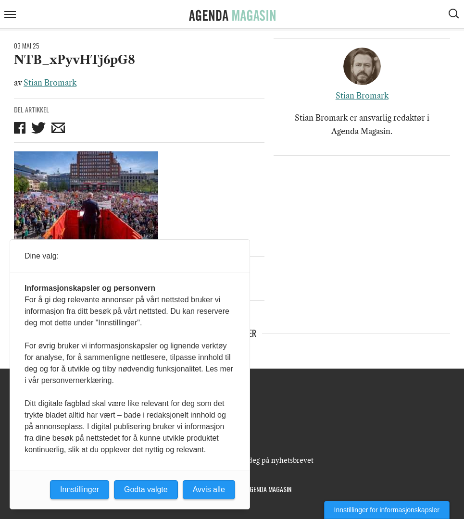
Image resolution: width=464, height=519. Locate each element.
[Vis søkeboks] (455, 15)
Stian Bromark (50, 82)
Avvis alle (209, 489)
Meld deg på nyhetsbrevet (271, 460)
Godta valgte (146, 489)
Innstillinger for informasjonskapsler (386, 510)
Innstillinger (79, 489)
